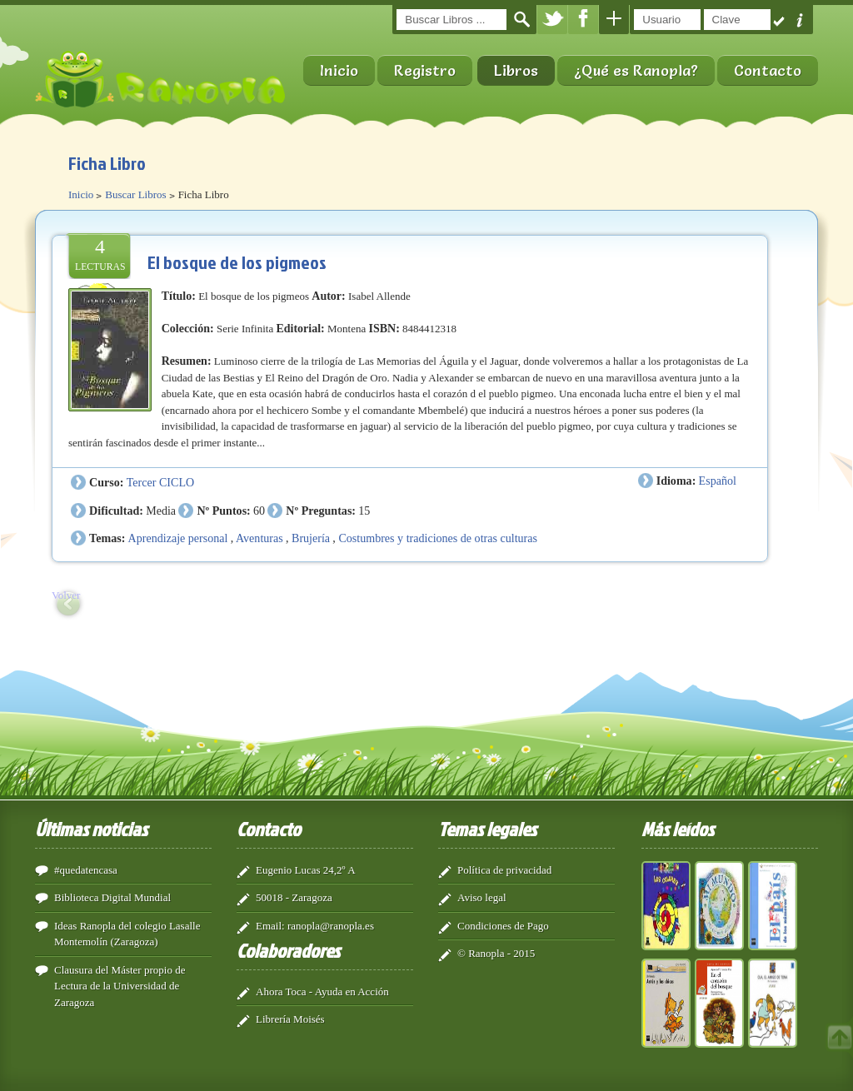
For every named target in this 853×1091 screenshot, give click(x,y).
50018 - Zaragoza (294, 897)
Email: (270, 925)
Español (717, 480)
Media (161, 510)
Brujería (311, 538)
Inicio (339, 70)
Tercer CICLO (160, 482)
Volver (66, 595)
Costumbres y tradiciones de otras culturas (437, 538)
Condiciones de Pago (503, 925)
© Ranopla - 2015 (496, 953)
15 (364, 510)
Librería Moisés (290, 1019)
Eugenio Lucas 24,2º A (306, 870)
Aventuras (259, 538)
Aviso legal (481, 897)
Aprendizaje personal (178, 538)
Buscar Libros (135, 194)
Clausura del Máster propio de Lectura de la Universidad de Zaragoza (119, 986)
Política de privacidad (504, 870)
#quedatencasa (85, 870)
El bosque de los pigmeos (237, 262)
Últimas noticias (91, 828)
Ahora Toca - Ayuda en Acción (322, 991)
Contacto (767, 70)
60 (259, 510)
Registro (425, 70)
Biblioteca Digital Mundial (112, 897)
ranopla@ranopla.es (330, 925)
